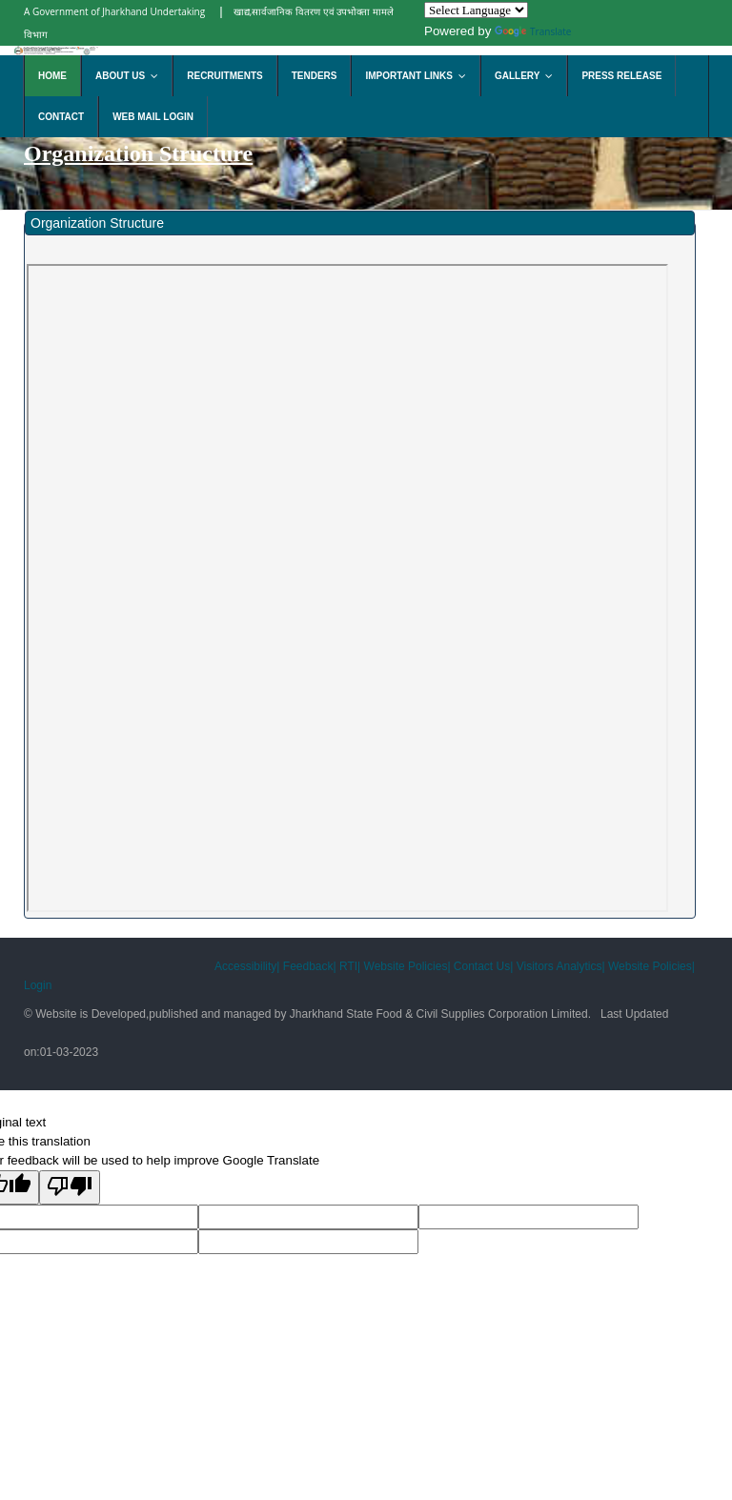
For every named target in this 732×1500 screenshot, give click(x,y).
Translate (533, 31)
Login (37, 985)
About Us (131, 76)
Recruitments (224, 76)
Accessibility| (248, 966)
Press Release (621, 76)
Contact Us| (483, 966)
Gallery (528, 76)
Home (52, 76)
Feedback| (309, 966)
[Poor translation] (69, 1187)
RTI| (349, 966)
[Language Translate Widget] (476, 10)
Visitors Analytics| (561, 966)
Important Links (419, 76)
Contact (61, 116)
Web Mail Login (152, 116)
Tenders (314, 76)
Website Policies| (407, 966)
